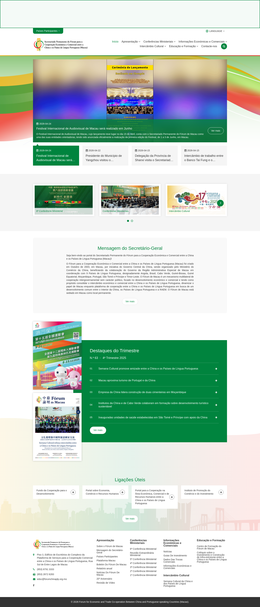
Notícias (167, 551)
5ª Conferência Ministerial (143, 559)
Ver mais (215, 130)
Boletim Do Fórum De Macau (112, 564)
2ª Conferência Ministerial (143, 571)
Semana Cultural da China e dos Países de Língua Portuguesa (178, 583)
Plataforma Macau (106, 560)
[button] (39, 203)
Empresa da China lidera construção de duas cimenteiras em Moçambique (142, 392)
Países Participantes (107, 556)
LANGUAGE (215, 31)
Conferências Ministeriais (159, 41)
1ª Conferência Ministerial (143, 575)
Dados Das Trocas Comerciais (173, 560)
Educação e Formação (183, 46)
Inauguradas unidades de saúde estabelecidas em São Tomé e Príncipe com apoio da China (152, 417)
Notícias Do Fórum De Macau (108, 573)
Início (115, 41)
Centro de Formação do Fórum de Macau (209, 547)
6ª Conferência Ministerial (49, 211)
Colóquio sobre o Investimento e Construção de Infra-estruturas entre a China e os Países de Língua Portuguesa (212, 557)
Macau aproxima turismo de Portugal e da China (126, 380)
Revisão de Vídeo (106, 582)
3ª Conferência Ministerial (143, 567)
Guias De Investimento (175, 555)
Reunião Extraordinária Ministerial (142, 554)
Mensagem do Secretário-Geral (110, 551)
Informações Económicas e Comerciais (203, 41)
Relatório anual (104, 568)
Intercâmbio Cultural (153, 46)
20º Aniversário (104, 578)
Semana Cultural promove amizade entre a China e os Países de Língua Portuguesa (148, 368)
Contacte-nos (209, 46)
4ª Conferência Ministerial (143, 563)
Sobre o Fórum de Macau (110, 546)
